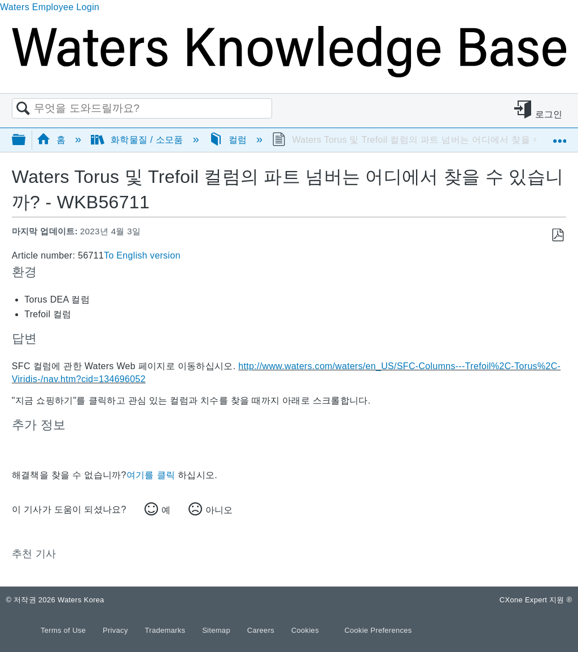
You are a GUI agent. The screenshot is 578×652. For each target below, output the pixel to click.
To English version (142, 255)
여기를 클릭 (150, 475)
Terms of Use (64, 630)
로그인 (549, 114)
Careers (262, 630)
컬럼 (229, 140)
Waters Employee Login (49, 7)
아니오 (219, 510)
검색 (23, 109)
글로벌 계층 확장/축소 (26, 140)
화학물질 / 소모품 (138, 140)
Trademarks (166, 630)
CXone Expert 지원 (536, 600)
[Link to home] (289, 74)
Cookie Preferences (378, 630)
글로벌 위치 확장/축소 (559, 136)
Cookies (305, 630)
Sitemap (217, 630)
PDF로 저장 (557, 235)
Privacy (116, 630)
